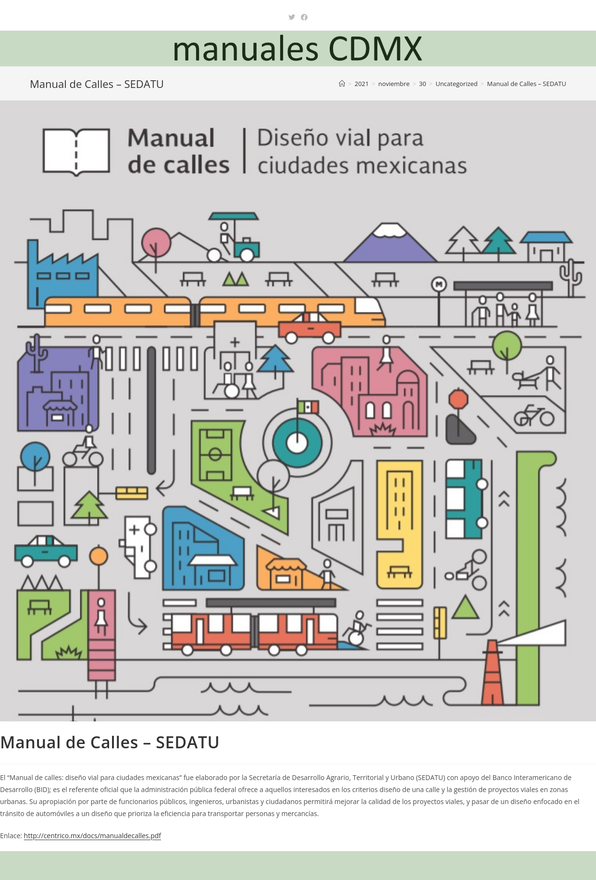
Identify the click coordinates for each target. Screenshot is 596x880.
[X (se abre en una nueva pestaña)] (292, 17)
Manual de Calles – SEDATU (526, 83)
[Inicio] (342, 83)
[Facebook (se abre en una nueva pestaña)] (304, 17)
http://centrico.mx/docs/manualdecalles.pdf (92, 835)
